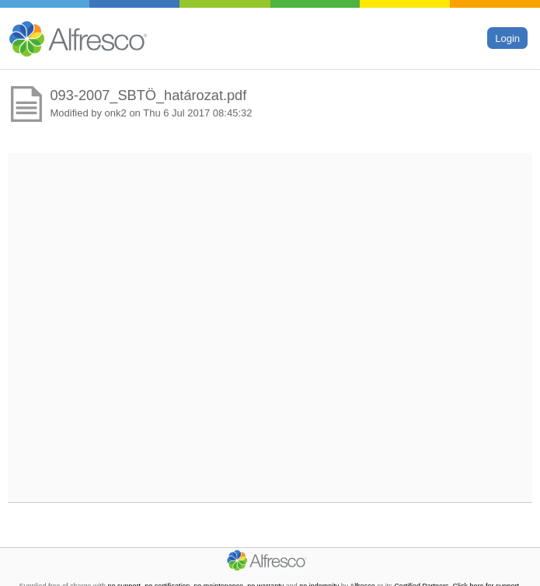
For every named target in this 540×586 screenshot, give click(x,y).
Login (507, 37)
